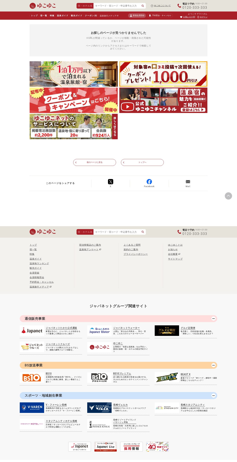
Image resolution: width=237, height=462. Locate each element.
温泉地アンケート (89, 249)
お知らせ (173, 249)
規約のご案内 (131, 249)
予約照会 (160, 15)
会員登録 (34, 273)
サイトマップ (175, 259)
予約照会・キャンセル (42, 282)
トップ (34, 15)
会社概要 (173, 254)
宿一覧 (43, 15)
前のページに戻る (94, 162)
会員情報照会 (37, 277)
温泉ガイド (62, 15)
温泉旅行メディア (108, 16)
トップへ (142, 162)
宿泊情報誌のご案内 (90, 245)
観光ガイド (76, 15)
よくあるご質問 (132, 245)
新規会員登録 (137, 15)
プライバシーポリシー (136, 254)
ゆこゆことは (175, 245)
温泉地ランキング (39, 263)
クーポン (91, 15)
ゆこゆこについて (162, 5)
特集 (52, 15)
